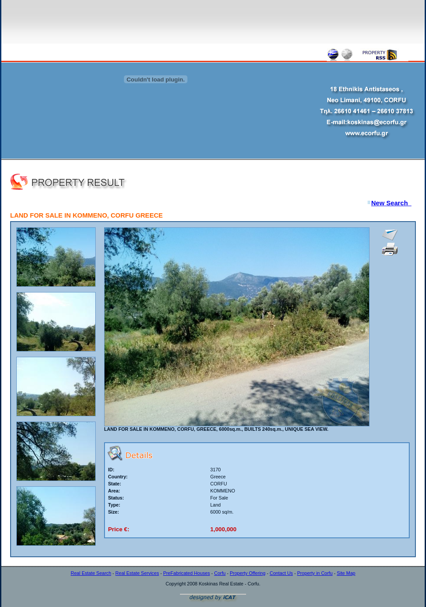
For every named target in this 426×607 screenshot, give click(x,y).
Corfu (219, 573)
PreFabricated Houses (186, 573)
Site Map (346, 573)
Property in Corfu (315, 573)
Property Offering (247, 573)
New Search (391, 203)
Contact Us (281, 573)
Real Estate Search (91, 573)
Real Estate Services (137, 573)
